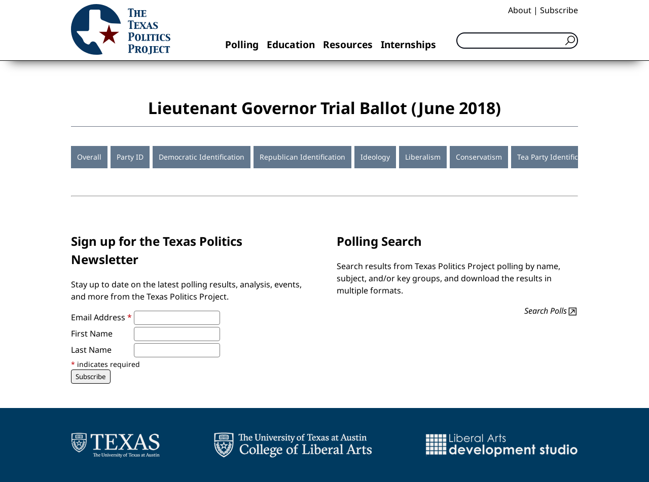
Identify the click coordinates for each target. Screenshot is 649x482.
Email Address (101, 317)
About (519, 10)
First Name (92, 333)
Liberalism (423, 157)
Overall (89, 157)
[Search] (517, 40)
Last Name (91, 349)
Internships (408, 44)
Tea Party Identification (556, 157)
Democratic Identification (201, 157)
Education (291, 44)
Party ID (130, 157)
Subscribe (559, 10)
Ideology (375, 157)
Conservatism (479, 157)
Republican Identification (302, 157)
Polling (242, 44)
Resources (348, 44)
